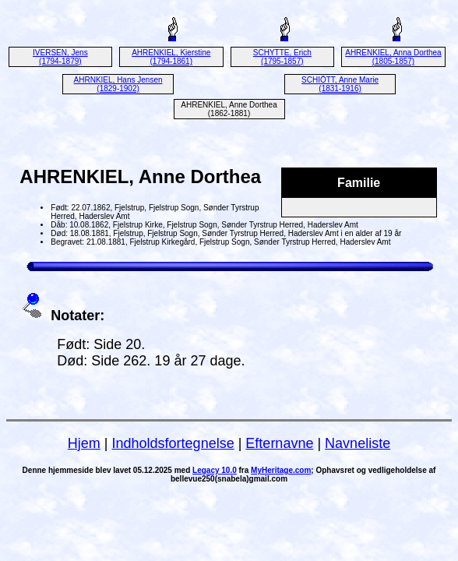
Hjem (84, 443)
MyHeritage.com (281, 470)
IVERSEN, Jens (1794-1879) (60, 56)
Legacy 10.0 (214, 470)
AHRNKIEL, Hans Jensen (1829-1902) (118, 84)
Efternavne (279, 443)
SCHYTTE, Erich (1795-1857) (282, 56)
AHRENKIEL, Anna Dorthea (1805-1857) (393, 56)
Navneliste (357, 443)
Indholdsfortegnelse (173, 443)
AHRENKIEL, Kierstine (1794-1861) (171, 56)
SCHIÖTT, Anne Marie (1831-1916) (340, 84)
